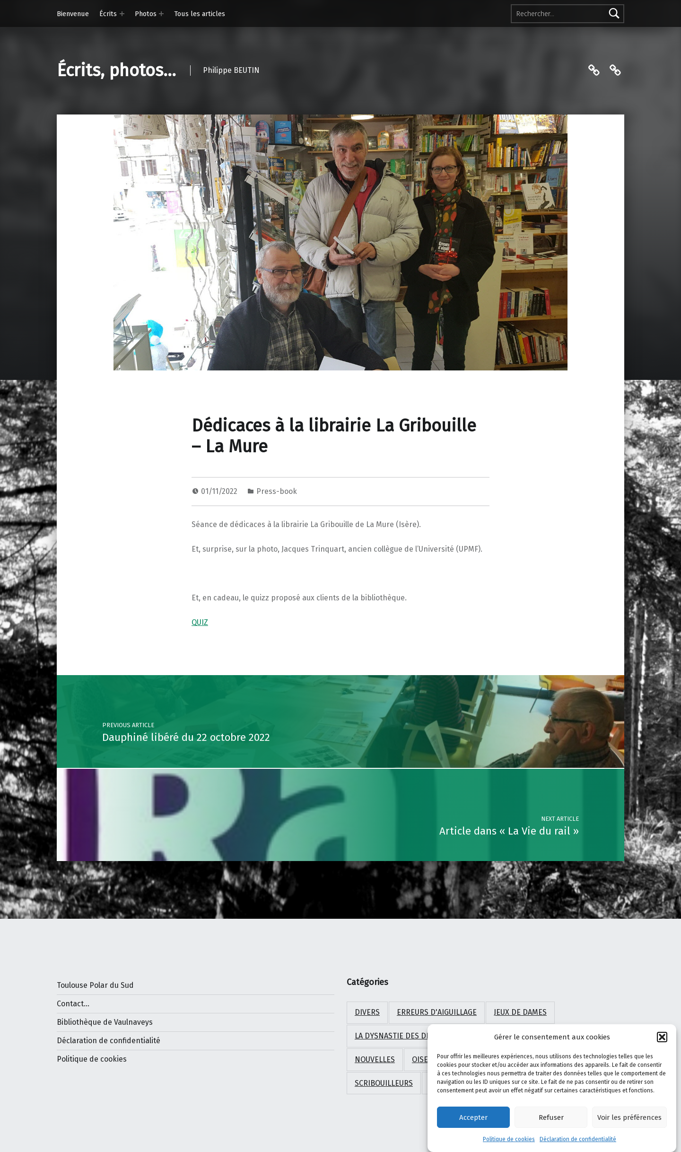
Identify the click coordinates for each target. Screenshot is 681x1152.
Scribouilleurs (384, 1083)
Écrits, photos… (116, 70)
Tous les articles (199, 13)
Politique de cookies (509, 1141)
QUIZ (200, 622)
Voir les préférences (629, 1119)
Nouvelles (375, 1059)
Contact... (73, 1003)
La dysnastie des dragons (405, 1035)
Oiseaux (426, 1059)
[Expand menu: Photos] (161, 13)
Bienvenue (73, 13)
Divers (367, 1012)
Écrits (108, 13)
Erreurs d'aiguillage (437, 1012)
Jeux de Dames (520, 1012)
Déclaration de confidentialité (578, 1141)
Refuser (551, 1119)
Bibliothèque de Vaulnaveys (105, 1022)
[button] (662, 1039)
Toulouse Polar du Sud (95, 985)
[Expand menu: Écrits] (122, 13)
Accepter (473, 1119)
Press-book (276, 491)
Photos (146, 13)
